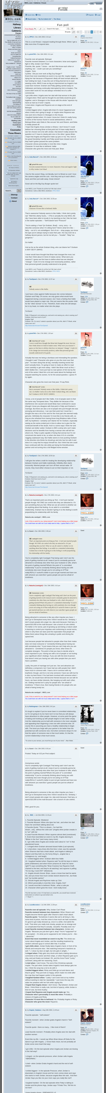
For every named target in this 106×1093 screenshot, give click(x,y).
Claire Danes (17, 72)
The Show (18, 37)
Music (19, 51)
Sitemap (12, 195)
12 (85, 832)
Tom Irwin (18, 86)
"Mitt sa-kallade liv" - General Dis (13, 64)
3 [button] (85, 32)
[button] (74, 32)
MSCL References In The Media (14, 90)
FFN (54, 191)
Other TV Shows (16, 47)
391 (86, 73)
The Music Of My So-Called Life (13, 94)
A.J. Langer (18, 81)
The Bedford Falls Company (13, 97)
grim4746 (83, 68)
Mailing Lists (16, 121)
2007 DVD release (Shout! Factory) (14, 108)
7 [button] (97, 32)
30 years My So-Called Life (14, 138)
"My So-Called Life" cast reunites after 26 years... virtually (13, 174)
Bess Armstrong (16, 88)
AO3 (58, 191)
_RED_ (83, 828)
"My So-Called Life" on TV (14, 40)
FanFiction (18, 38)
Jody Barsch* (85, 176)
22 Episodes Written (14, 170)
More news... (14, 160)
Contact (12, 198)
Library (17, 28)
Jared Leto (18, 74)
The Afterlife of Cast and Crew (13, 42)
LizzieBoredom (85, 904)
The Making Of (17, 104)
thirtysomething (17, 102)
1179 (86, 181)
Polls (19, 127)
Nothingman (84, 723)
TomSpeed (84, 292)
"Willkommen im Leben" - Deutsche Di (14, 60)
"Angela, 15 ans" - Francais (13, 67)
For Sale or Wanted (16, 45)
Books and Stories (16, 53)
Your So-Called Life (16, 54)
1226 (86, 296)
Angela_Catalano (86, 1023)
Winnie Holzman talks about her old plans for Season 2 (13, 148)
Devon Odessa (17, 84)
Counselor (15, 130)
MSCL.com (28, 3)
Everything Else (17, 56)
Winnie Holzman (16, 79)
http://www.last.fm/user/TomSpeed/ (36, 325)
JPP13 (83, 36)
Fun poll (63, 25)
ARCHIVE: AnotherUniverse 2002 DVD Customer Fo (13, 69)
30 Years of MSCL (14, 167)
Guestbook (17, 125)
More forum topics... (14, 185)
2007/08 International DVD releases (14, 112)
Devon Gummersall (16, 75)
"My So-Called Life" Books (14, 106)
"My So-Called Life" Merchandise (16, 117)
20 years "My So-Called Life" (14, 152)
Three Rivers (14, 133)
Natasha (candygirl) (87, 508)
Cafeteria (37, 3)
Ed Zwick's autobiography (13, 182)
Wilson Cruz (17, 77)
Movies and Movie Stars (14, 49)
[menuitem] (38, 15)
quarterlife (18, 99)
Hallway (17, 24)
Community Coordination (14, 44)
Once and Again (16, 100)
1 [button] (80, 32)
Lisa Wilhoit (18, 83)
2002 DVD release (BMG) (14, 115)
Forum (44, 3)
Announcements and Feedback (12, 35)
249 (86, 40)
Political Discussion (16, 58)
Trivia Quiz (17, 123)
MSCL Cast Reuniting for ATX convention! (14, 156)
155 (86, 1027)
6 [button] (94, 32)
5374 (86, 517)
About (13, 201)
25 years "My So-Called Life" (14, 142)
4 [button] (88, 32)
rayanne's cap (14, 178)
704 (86, 728)
